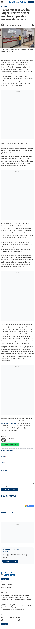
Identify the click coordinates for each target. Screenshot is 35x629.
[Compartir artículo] (33, 25)
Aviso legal (4, 582)
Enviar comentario (10, 489)
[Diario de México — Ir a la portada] (17, 2)
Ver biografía (10, 441)
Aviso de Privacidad (6, 587)
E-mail (3, 462)
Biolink (5, 624)
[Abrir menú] (2, 2)
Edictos (5, 579)
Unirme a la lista (10, 561)
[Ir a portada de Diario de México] (17, 574)
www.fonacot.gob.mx (8, 423)
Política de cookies (6, 584)
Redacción (8, 24)
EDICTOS (31, 2)
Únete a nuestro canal (10, 444)
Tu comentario (4, 470)
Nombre (3, 456)
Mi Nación (4, 6)
